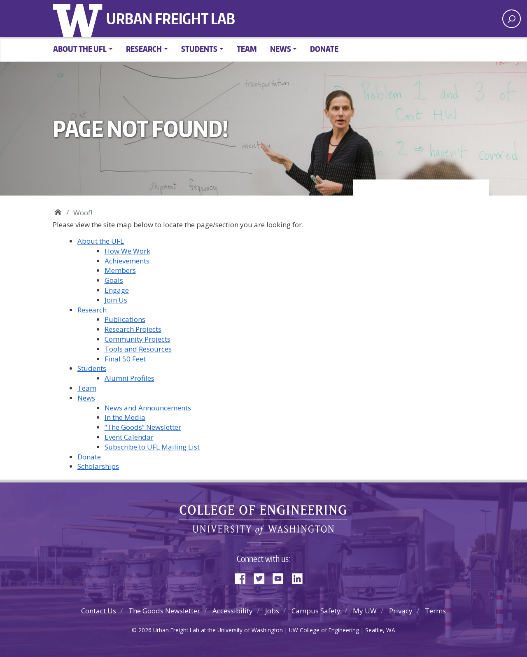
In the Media (125, 417)
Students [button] (199, 49)
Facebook (243, 576)
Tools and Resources (138, 349)
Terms (435, 610)
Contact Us (98, 610)
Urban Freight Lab (170, 18)
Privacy (401, 610)
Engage (117, 290)
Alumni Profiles (129, 378)
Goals (114, 280)
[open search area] (511, 18)
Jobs (272, 610)
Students (91, 368)
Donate (324, 49)
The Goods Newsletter (164, 610)
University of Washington (79, 18)
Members (120, 270)
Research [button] (144, 49)
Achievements (127, 261)
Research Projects (133, 329)
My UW (365, 610)
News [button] (280, 49)
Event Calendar (129, 437)
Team (247, 49)
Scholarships (98, 466)
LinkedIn (300, 576)
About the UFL (100, 241)
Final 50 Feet (125, 358)
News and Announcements (148, 407)
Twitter (262, 576)
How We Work (127, 251)
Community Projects (137, 339)
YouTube (281, 576)
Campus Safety (315, 610)
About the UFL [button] (80, 49)
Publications (125, 319)
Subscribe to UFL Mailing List (152, 447)
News (86, 398)
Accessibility (232, 610)
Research (92, 310)
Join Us (116, 300)
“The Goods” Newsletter (143, 427)
